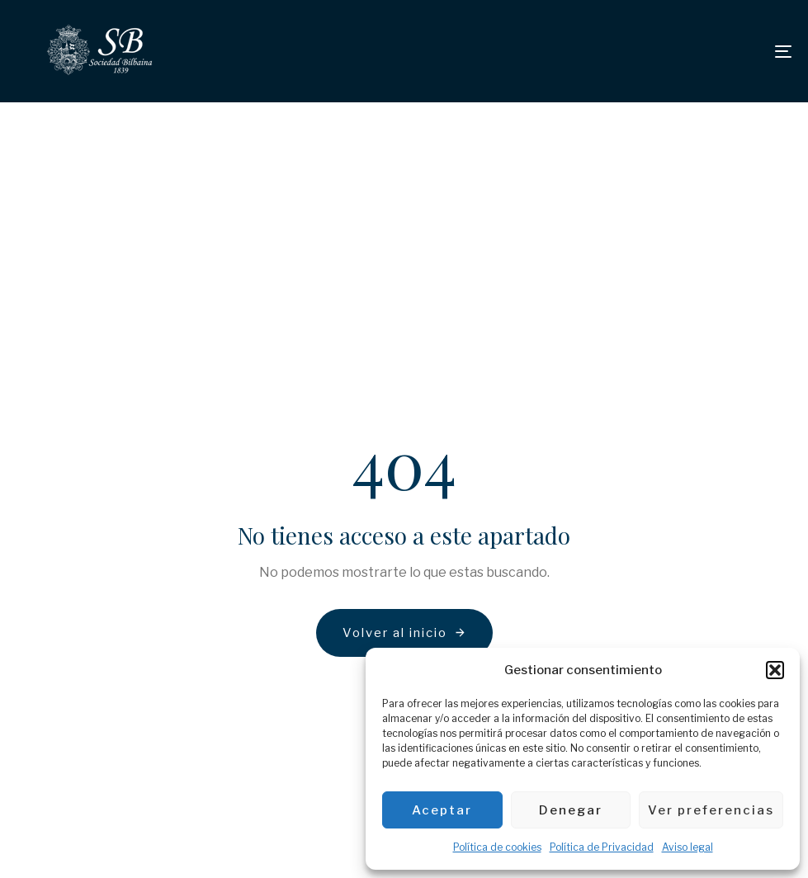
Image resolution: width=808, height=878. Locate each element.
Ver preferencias (711, 810)
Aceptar (442, 810)
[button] (775, 670)
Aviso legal (687, 847)
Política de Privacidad (602, 847)
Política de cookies (497, 847)
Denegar (570, 810)
